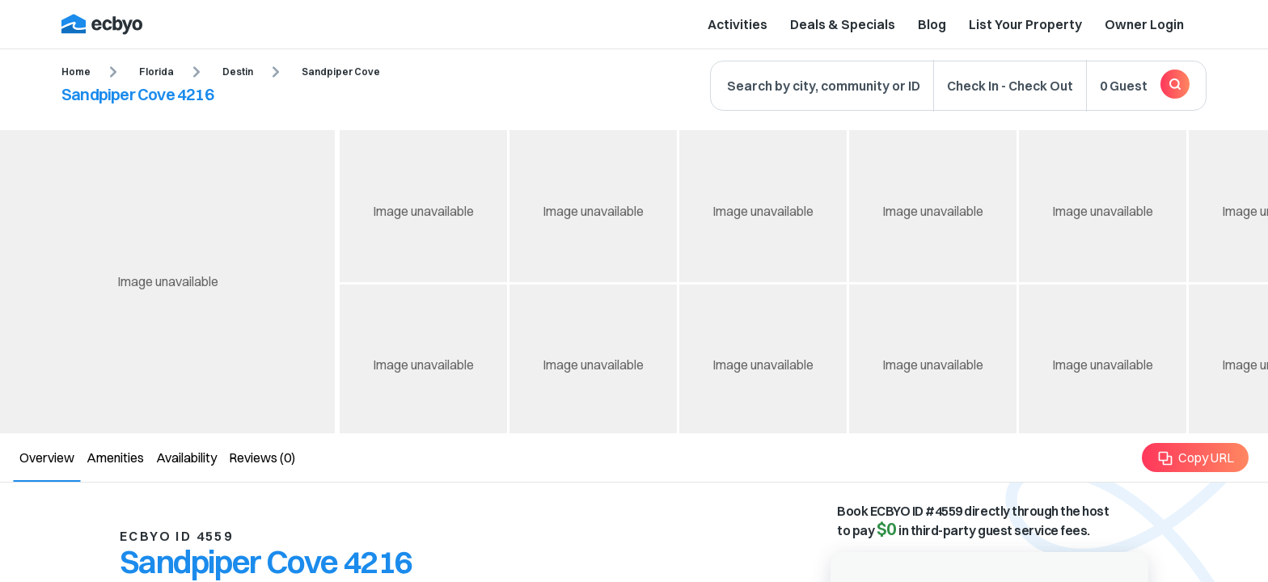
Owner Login (1144, 24)
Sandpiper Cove (341, 71)
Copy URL (1195, 457)
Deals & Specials (842, 24)
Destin (237, 71)
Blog (932, 24)
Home (76, 71)
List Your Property (1025, 24)
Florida (156, 71)
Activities (737, 24)
